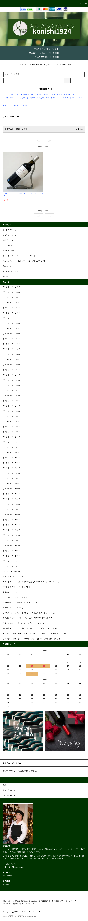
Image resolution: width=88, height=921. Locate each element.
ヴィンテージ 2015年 (11, 515)
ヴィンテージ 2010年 (11, 489)
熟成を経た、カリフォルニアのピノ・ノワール (21, 602)
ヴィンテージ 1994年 (11, 406)
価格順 (18, 129)
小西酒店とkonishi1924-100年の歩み (33, 64)
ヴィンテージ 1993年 (11, 401)
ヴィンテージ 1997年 (11, 422)
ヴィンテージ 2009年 (11, 483)
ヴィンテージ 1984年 (11, 354)
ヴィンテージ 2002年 (11, 447)
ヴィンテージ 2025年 (11, 566)
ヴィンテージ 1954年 (11, 297)
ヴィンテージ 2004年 (11, 458)
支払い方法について (9, 901)
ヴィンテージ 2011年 (11, 494)
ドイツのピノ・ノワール (19, 94)
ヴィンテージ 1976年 (11, 323)
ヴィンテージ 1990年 (11, 385)
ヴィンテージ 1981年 (11, 339)
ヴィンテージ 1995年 (11, 411)
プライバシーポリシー (67, 901)
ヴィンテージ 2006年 (11, 468)
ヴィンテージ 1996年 (11, 416)
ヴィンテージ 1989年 (11, 380)
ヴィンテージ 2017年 (11, 525)
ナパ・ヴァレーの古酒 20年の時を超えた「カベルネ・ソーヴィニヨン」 (31, 582)
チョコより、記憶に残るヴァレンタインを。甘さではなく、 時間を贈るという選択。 (36, 633)
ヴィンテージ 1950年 (11, 292)
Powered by (19, 916)
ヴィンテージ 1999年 (11, 432)
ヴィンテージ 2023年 (11, 556)
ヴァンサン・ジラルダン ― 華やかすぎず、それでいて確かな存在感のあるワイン (34, 639)
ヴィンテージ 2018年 (11, 530)
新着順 (24, 129)
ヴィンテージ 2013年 (11, 504)
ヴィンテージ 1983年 (11, 349)
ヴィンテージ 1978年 (11, 328)
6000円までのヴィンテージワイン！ (16, 587)
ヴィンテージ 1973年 (11, 313)
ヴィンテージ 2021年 (11, 546)
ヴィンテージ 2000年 (11, 437)
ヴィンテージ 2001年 (11, 442)
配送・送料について (23, 901)
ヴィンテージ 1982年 (11, 344)
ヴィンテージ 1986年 (11, 365)
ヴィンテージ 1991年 (11, 390)
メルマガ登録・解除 (9, 904)
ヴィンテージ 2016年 (11, 520)
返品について (35, 901)
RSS (30, 904)
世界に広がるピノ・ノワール (14, 577)
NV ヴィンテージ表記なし (13, 571)
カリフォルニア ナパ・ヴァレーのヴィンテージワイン (24, 623)
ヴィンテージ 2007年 (11, 473)
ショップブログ (22, 904)
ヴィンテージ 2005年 (11, 463)
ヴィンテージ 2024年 (11, 561)
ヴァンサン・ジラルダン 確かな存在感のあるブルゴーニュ (54, 94)
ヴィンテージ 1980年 (11, 334)
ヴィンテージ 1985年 (11, 359)
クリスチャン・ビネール (12, 592)
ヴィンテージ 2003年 (11, 453)
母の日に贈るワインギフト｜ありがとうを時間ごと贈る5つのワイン (29, 618)
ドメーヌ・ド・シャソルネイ (14, 608)
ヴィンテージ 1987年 (11, 370)
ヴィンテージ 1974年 (11, 318)
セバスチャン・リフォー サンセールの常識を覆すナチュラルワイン (33, 98)
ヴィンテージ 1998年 (11, 427)
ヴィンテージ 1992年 (11, 396)
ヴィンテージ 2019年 (11, 535)
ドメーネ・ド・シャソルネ (71, 98)
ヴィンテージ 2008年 (11, 478)
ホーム (5, 105)
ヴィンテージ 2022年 (11, 551)
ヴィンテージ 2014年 (11, 509)
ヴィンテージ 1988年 (11, 375)
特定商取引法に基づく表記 (50, 901)
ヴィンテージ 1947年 (18, 105)
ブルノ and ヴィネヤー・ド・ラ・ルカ (17, 597)
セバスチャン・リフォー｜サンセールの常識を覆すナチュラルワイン (29, 613)
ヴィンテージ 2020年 (11, 540)
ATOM (35, 904)
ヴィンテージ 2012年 (11, 499)
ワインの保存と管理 (62, 64)
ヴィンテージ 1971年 (11, 308)
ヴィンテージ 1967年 (11, 303)
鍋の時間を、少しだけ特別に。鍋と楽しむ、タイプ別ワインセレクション (31, 628)
